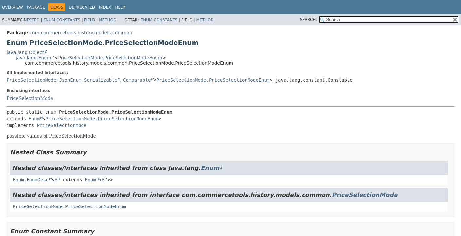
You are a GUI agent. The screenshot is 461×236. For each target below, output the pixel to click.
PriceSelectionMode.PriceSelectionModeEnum (110, 57)
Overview (12, 7)
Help (120, 7)
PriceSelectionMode (31, 80)
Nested (31, 20)
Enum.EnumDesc (31, 179)
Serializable (100, 80)
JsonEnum (70, 80)
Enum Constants (61, 20)
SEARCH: (308, 19)
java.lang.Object (25, 52)
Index (105, 7)
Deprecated (82, 7)
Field (89, 20)
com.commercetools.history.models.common (80, 32)
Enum (34, 118)
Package (36, 7)
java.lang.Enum (33, 57)
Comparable (137, 80)
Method (107, 20)
